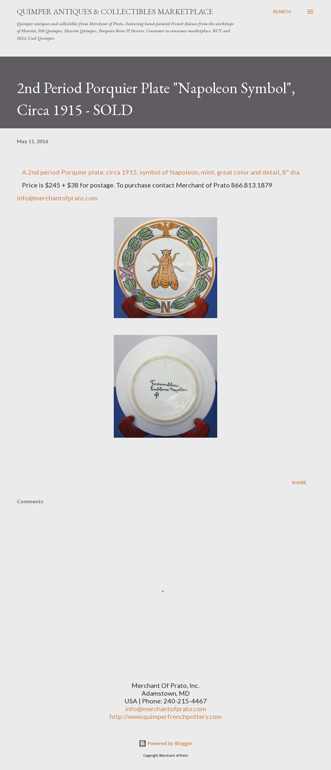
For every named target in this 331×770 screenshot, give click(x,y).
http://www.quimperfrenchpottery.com (166, 716)
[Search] (282, 12)
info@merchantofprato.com (57, 198)
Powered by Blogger (165, 743)
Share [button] (299, 482)
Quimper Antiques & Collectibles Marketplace (115, 11)
